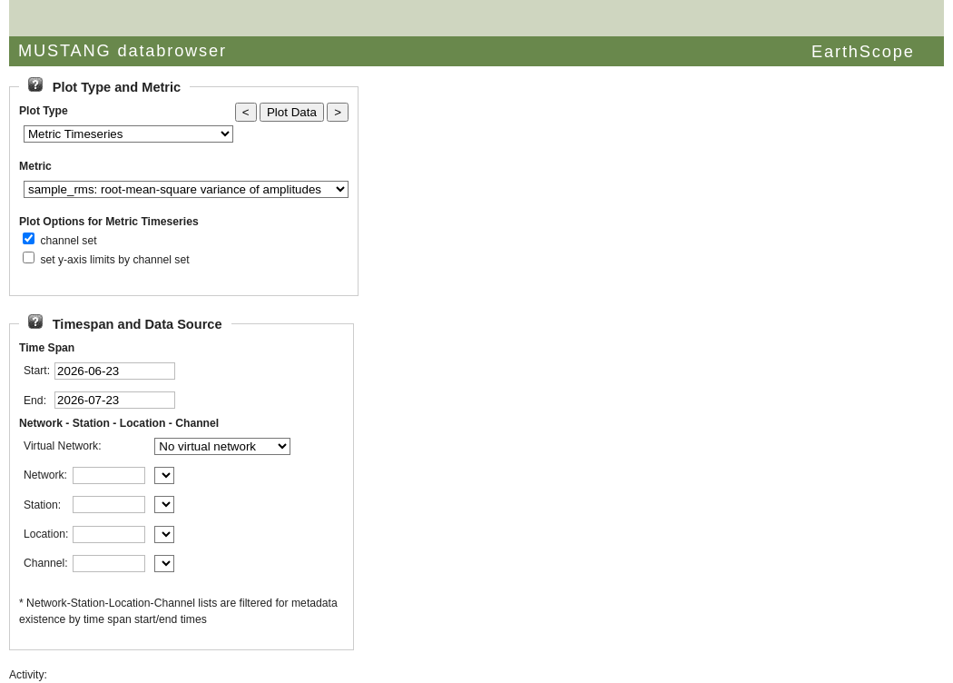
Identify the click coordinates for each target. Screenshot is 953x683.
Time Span (46, 348)
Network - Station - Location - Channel (119, 423)
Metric (35, 166)
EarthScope (863, 51)
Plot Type (43, 110)
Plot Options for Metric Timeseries (109, 221)
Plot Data (292, 112)
